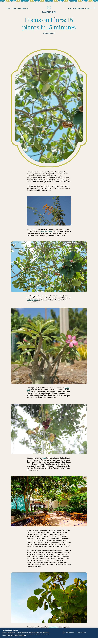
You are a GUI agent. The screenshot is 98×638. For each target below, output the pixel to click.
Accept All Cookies (81, 632)
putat (44, 458)
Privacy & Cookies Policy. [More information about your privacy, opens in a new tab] (20, 635)
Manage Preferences (69, 632)
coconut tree (53, 627)
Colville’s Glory (46, 231)
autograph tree (32, 300)
